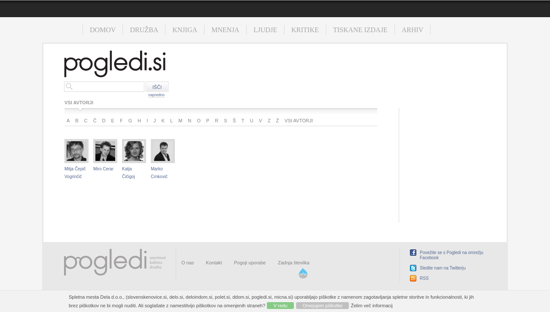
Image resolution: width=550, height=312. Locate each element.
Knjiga (184, 29)
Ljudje (265, 29)
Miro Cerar (103, 169)
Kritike (305, 29)
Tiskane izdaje (360, 29)
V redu (280, 305)
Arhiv (413, 29)
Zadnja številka (293, 262)
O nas (187, 262)
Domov (103, 29)
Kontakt (214, 262)
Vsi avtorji (298, 120)
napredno (156, 95)
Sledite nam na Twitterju (443, 268)
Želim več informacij (372, 305)
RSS (424, 278)
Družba (144, 29)
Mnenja (225, 29)
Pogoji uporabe (250, 262)
